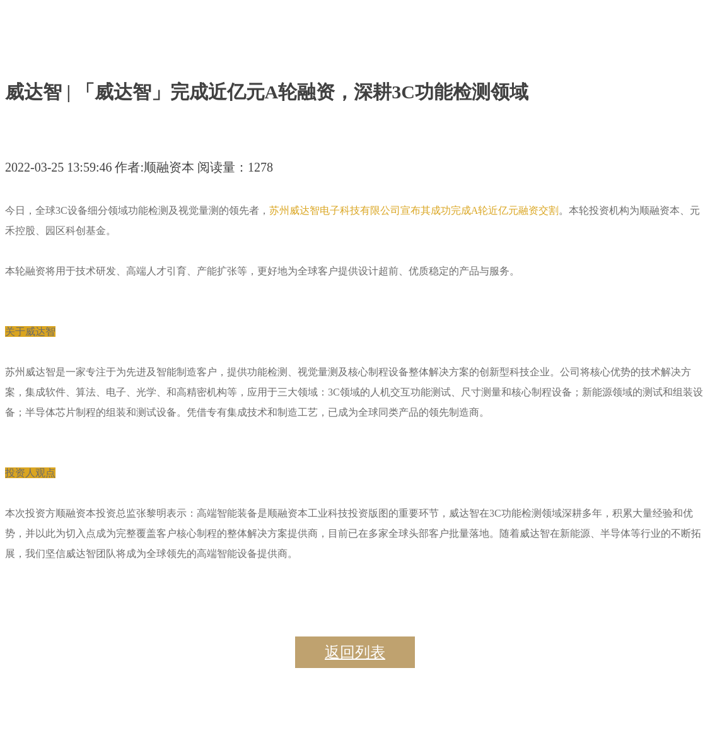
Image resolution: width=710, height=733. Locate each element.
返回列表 (355, 652)
